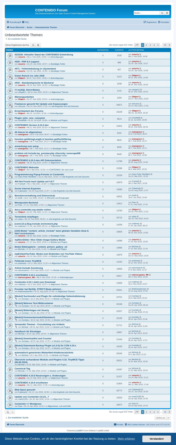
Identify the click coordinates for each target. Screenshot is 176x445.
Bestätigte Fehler (58, 64)
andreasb (22, 263)
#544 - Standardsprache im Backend (34, 83)
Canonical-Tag (22, 368)
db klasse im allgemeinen (28, 132)
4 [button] (154, 45)
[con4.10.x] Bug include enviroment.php (36, 223)
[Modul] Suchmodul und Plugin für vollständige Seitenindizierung (50, 296)
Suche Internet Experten (28, 188)
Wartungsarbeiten (24, 97)
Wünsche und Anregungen (58, 198)
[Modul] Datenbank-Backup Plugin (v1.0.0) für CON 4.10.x (45, 345)
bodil (20, 198)
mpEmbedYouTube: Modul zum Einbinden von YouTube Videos (48, 254)
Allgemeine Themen (60, 92)
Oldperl (21, 78)
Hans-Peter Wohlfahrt (27, 177)
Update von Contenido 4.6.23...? (32, 396)
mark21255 (23, 399)
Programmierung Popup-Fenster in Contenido (39, 174)
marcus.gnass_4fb (26, 277)
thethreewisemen (25, 291)
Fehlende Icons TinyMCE (28, 261)
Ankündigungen (56, 57)
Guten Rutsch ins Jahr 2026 (30, 75)
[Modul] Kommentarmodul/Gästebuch (35, 317)
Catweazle (22, 191)
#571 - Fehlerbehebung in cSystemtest (35, 68)
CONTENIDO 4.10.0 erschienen (31, 382)
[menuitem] (25, 22)
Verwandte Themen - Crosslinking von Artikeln (40, 324)
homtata (25, 299)
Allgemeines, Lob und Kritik (59, 406)
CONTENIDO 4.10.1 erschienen (31, 275)
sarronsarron (23, 270)
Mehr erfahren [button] (126, 438)
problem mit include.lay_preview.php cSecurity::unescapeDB (47, 153)
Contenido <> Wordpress (28, 404)
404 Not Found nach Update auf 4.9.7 (34, 181)
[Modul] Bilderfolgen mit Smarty (32, 310)
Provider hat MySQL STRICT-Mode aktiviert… (39, 289)
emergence (23, 134)
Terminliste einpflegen (26, 216)
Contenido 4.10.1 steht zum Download (35, 282)
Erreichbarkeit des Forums (29, 111)
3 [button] (150, 45)
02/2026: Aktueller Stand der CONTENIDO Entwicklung (44, 54)
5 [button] (158, 45)
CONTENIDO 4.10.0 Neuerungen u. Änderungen (40, 375)
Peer (20, 205)
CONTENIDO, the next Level (61, 170)
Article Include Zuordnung (29, 268)
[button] (136, 45)
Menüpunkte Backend (26, 202)
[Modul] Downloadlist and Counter (33, 338)
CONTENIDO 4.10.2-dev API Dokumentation (38, 160)
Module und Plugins (59, 120)
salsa (20, 219)
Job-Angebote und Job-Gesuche (65, 106)
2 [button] (146, 45)
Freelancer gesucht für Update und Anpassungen (41, 104)
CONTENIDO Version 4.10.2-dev (32, 125)
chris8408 (22, 120)
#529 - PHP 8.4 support (27, 61)
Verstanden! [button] (157, 438)
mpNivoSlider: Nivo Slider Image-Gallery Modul (40, 239)
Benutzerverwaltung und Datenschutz (35, 195)
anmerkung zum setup (27, 146)
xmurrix (21, 57)
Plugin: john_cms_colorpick (30, 118)
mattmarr (22, 226)
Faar (20, 406)
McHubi (21, 249)
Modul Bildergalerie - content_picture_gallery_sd (41, 247)
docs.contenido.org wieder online (33, 209)
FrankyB (21, 184)
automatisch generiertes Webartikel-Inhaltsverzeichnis (44, 352)
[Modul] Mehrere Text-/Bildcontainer (34, 303)
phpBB (79, 431)
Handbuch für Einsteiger (28, 331)
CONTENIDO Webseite (27, 167)
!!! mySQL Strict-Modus (27, 90)
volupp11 (22, 92)
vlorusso (21, 106)
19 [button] (165, 45)
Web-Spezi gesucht (25, 389)
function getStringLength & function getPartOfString (43, 139)
